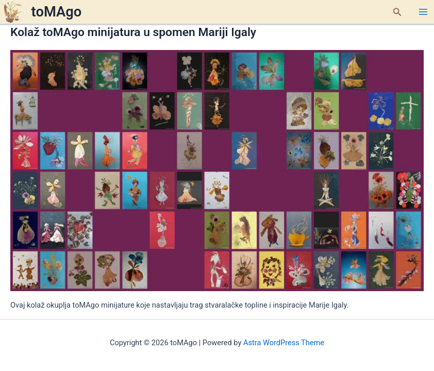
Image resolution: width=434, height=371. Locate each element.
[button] (397, 12)
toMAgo (56, 12)
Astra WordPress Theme (283, 342)
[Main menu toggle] (423, 12)
